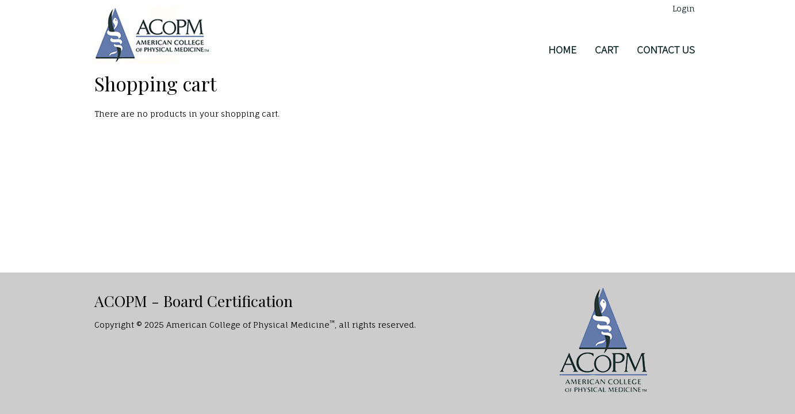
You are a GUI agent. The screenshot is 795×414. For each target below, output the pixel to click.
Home (562, 49)
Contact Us (666, 49)
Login (683, 8)
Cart (606, 49)
